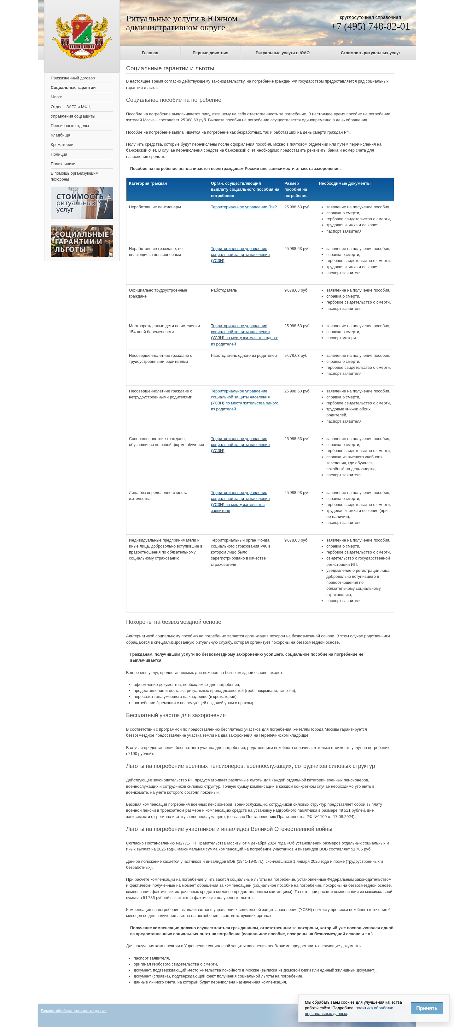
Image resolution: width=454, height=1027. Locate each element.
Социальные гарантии (73, 87)
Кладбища (60, 135)
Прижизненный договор (73, 78)
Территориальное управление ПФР (244, 207)
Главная (150, 52)
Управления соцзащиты (73, 116)
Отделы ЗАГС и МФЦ (70, 106)
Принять (427, 1008)
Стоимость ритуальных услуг (370, 52)
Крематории (62, 144)
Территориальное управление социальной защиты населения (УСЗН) (240, 254)
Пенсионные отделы (70, 125)
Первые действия (210, 52)
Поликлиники (63, 163)
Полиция (59, 154)
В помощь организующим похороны (74, 176)
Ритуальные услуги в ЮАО (283, 52)
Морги (56, 97)
